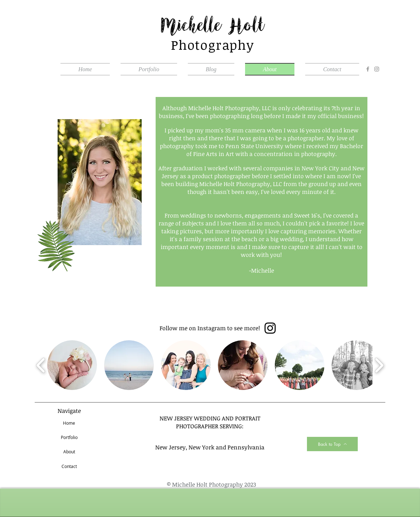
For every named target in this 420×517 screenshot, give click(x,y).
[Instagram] (376, 69)
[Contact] (69, 466)
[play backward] (41, 365)
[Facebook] (368, 69)
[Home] (69, 423)
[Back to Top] (332, 444)
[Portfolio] (69, 437)
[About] (69, 452)
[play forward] (379, 365)
